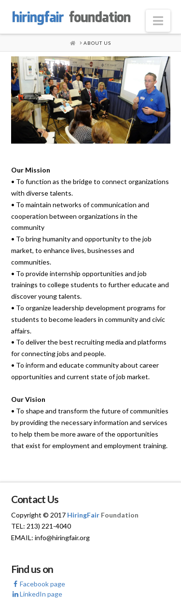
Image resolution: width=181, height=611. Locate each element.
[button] (158, 21)
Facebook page (38, 584)
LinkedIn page (36, 594)
